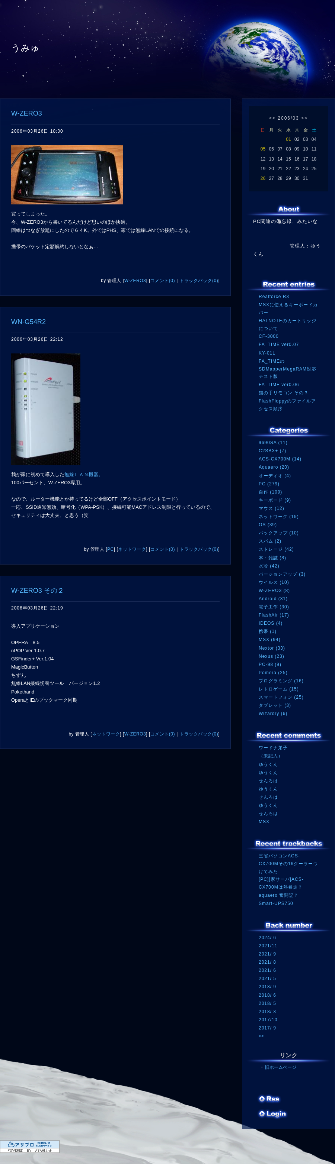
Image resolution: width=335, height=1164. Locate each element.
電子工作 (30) (274, 607)
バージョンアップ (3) (282, 574)
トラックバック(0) (198, 280)
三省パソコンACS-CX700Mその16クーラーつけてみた (288, 863)
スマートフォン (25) (281, 697)
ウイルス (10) (274, 582)
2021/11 (268, 945)
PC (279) (269, 483)
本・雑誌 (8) (272, 557)
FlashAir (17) (274, 615)
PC (110, 549)
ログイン (272, 1114)
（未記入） (271, 756)
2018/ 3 (267, 1011)
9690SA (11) (273, 442)
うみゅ (25, 48)
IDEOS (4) (271, 623)
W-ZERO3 (26, 113)
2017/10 (268, 1019)
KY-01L (267, 353)
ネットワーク (132, 549)
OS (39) (268, 524)
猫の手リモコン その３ (284, 392)
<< (272, 118)
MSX (264, 821)
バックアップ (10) (279, 533)
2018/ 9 (267, 986)
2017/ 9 (267, 1028)
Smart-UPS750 (276, 903)
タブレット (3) (275, 705)
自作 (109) (270, 492)
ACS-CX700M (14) (280, 459)
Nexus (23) (271, 656)
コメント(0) (162, 280)
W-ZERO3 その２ (37, 590)
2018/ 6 (267, 995)
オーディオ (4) (275, 475)
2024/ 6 (267, 937)
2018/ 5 (267, 1003)
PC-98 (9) (270, 664)
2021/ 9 (267, 954)
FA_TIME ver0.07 (279, 344)
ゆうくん (268, 764)
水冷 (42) (269, 566)
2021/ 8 (267, 962)
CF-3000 (269, 336)
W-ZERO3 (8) (274, 590)
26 (263, 178)
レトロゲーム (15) (279, 689)
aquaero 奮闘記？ (279, 895)
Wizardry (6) (273, 713)
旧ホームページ (280, 1067)
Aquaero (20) (274, 467)
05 (263, 149)
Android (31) (273, 598)
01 (288, 139)
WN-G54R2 (28, 322)
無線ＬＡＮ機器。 (83, 474)
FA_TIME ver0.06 (279, 384)
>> (304, 118)
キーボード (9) (275, 500)
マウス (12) (271, 508)
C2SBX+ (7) (272, 450)
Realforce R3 (274, 296)
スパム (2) (270, 541)
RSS (270, 1099)
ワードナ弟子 (273, 747)
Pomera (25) (273, 672)
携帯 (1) (268, 631)
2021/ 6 (267, 970)
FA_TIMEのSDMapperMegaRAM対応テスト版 (287, 369)
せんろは (268, 780)
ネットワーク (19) (279, 516)
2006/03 (288, 118)
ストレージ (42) (276, 549)
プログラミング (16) (281, 680)
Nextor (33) (272, 648)
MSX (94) (270, 639)
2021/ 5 (267, 978)
